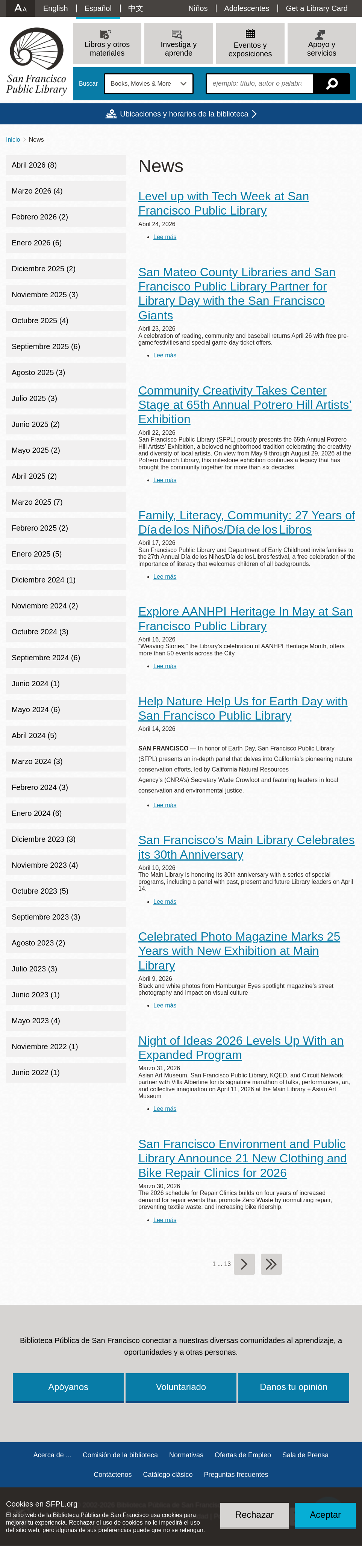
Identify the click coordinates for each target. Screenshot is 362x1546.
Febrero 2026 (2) (40, 217)
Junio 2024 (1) (36, 683)
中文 (135, 8)
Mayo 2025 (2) (36, 450)
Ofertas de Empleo (243, 1455)
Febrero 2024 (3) (40, 787)
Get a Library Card (317, 8)
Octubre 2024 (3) (40, 632)
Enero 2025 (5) (37, 554)
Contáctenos (113, 1474)
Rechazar (254, 1515)
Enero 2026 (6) (37, 243)
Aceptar (325, 1515)
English (55, 8)
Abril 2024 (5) (34, 735)
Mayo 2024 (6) (36, 709)
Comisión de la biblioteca (120, 1455)
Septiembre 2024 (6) (46, 657)
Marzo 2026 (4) (37, 191)
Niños (198, 8)
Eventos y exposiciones (250, 49)
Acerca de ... (52, 1455)
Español (98, 8)
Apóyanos (68, 1387)
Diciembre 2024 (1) (44, 580)
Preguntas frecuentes (236, 1474)
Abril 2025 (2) (34, 476)
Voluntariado (181, 1387)
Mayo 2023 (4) (36, 1021)
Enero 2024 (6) (37, 813)
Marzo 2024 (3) (37, 761)
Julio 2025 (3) (34, 398)
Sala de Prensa (305, 1455)
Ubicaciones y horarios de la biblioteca (184, 114)
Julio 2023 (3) (34, 969)
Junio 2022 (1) (36, 1072)
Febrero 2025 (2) (40, 528)
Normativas (186, 1455)
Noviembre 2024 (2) (45, 606)
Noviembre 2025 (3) (45, 294)
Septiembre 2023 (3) (46, 917)
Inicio (13, 139)
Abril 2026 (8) (34, 165)
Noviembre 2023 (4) (45, 865)
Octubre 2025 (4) (40, 320)
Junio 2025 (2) (36, 424)
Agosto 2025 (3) (38, 372)
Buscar (88, 84)
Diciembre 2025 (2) (44, 269)
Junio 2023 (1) (36, 995)
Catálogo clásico (167, 1474)
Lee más (164, 237)
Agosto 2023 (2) (38, 943)
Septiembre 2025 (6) (46, 346)
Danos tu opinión (293, 1387)
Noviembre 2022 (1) (45, 1046)
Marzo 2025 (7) (37, 502)
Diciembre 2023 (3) (44, 839)
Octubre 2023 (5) (40, 891)
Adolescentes (246, 8)
